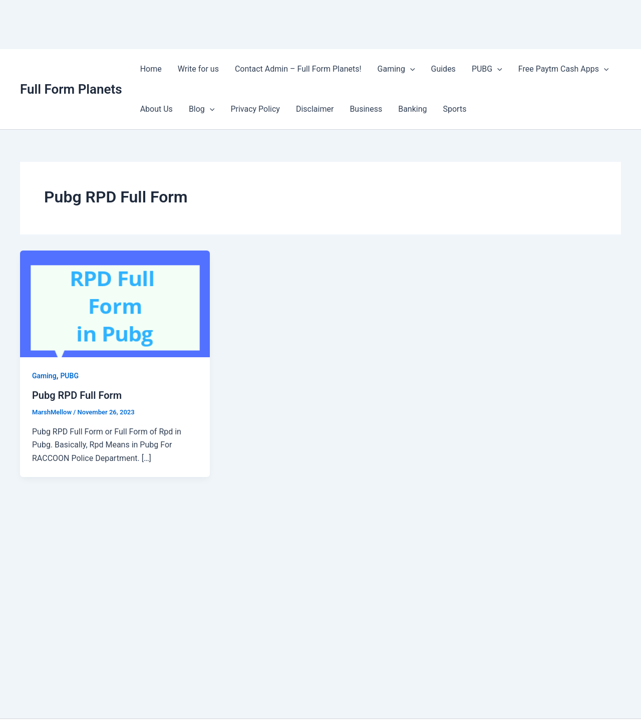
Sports (455, 109)
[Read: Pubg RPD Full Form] (115, 303)
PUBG (487, 69)
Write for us (198, 69)
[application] (410, 69)
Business (366, 109)
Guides (443, 69)
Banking (412, 109)
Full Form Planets (71, 89)
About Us (156, 109)
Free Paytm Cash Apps (563, 69)
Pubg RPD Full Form (77, 395)
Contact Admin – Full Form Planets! (298, 69)
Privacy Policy (255, 109)
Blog (202, 109)
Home (151, 69)
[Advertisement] (182, 22)
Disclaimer (315, 109)
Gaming (396, 69)
